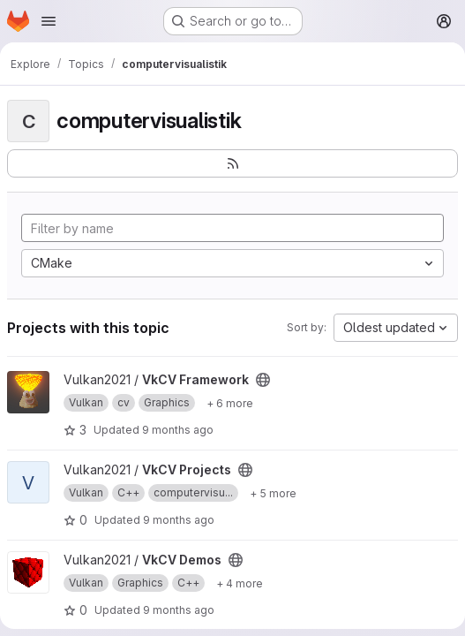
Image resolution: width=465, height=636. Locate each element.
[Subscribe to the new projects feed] (232, 163)
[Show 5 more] (273, 493)
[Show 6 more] (230, 402)
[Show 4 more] (239, 583)
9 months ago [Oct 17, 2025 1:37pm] (178, 610)
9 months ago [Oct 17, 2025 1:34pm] (178, 429)
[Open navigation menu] (48, 21)
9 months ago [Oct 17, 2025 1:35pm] (178, 519)
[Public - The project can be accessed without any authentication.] (263, 380)
